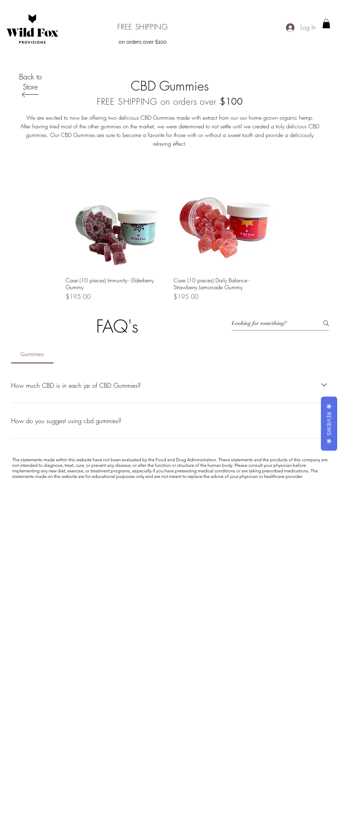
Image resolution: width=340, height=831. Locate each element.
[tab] (32, 354)
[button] (326, 23)
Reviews (329, 424)
